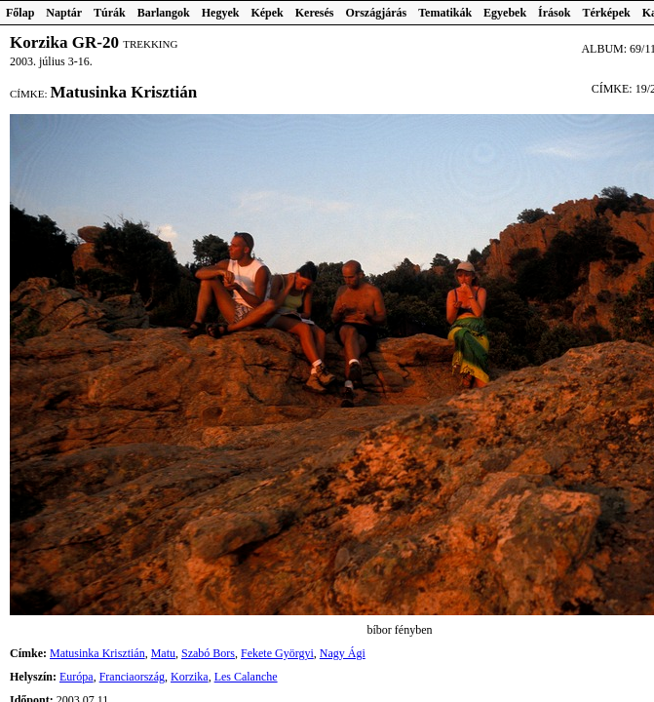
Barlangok (163, 13)
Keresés (314, 13)
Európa (76, 676)
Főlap (20, 13)
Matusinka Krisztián (97, 653)
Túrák (110, 13)
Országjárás (376, 13)
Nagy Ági (342, 653)
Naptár (64, 13)
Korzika (190, 676)
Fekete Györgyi (277, 653)
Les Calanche (246, 676)
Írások (554, 13)
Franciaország (132, 676)
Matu (163, 653)
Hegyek (221, 13)
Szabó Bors (208, 653)
